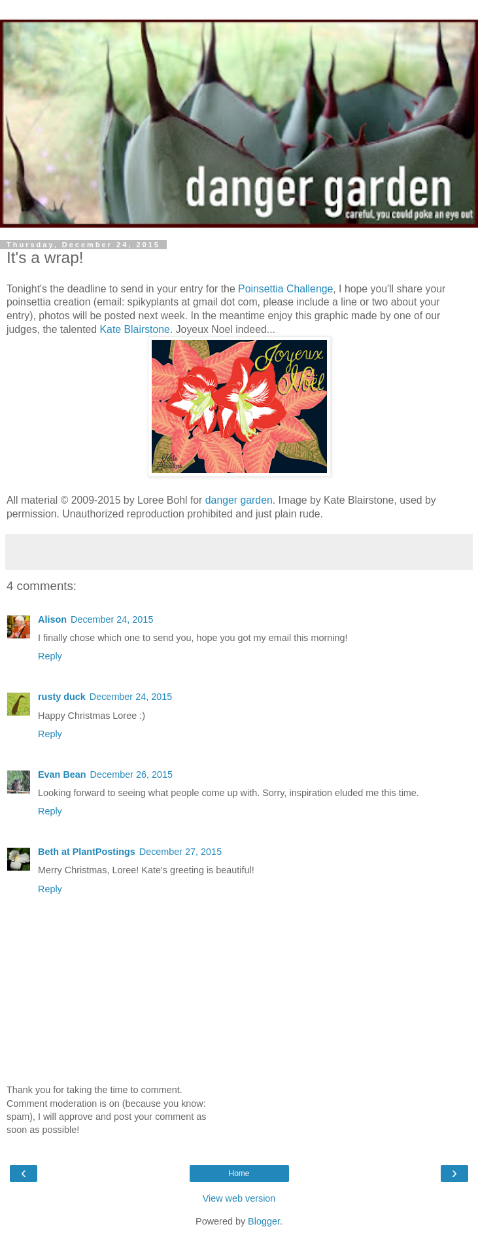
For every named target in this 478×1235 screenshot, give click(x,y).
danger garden (239, 500)
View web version (239, 1198)
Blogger (264, 1221)
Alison (52, 619)
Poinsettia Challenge (285, 288)
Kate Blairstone (135, 329)
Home (238, 1173)
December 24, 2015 (112, 619)
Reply (50, 656)
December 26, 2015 (131, 774)
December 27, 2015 (180, 851)
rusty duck (62, 696)
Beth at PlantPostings (86, 851)
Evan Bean (62, 774)
